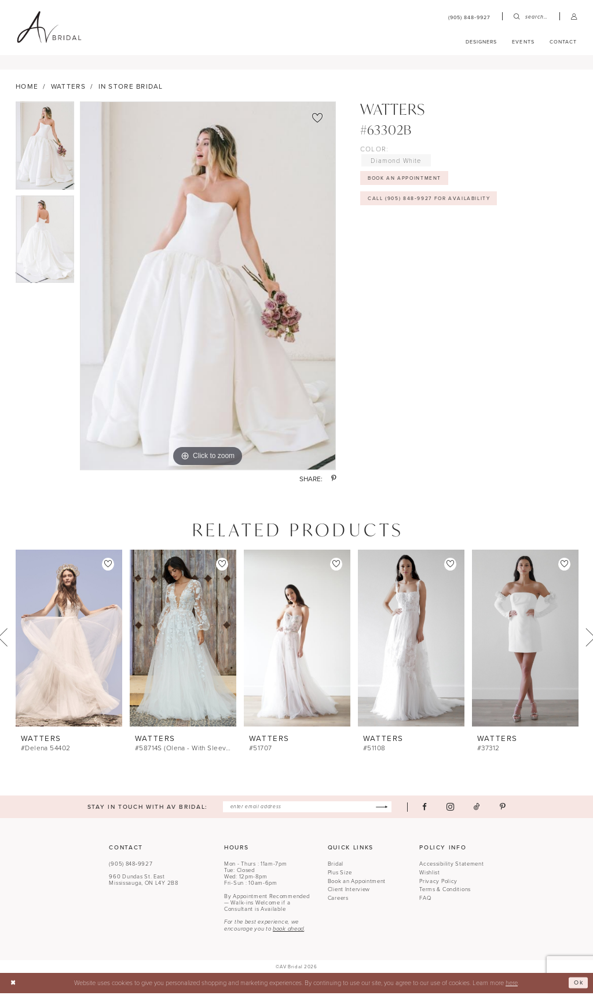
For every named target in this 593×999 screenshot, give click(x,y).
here (512, 988)
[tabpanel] (45, 154)
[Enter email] (307, 813)
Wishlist (429, 878)
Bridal (335, 870)
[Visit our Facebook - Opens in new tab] (429, 812)
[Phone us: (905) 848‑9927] (470, 16)
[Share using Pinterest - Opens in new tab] (333, 484)
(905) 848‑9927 (130, 870)
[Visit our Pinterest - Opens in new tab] (507, 812)
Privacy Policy (438, 887)
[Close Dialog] (13, 989)
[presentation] (69, 643)
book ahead (288, 935)
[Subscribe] (385, 813)
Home (27, 91)
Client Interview (349, 895)
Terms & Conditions (445, 895)
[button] (574, 16)
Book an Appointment (357, 887)
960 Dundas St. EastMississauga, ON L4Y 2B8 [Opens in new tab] (143, 886)
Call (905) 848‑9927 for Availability (432, 205)
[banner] (49, 27)
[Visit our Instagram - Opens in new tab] (455, 813)
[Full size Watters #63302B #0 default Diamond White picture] (207, 291)
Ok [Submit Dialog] (578, 988)
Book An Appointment (406, 183)
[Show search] (530, 16)
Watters (68, 91)
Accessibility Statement (451, 870)
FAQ (425, 904)
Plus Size (340, 878)
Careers (338, 904)
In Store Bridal (130, 91)
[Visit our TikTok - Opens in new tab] (481, 812)
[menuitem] (470, 16)
